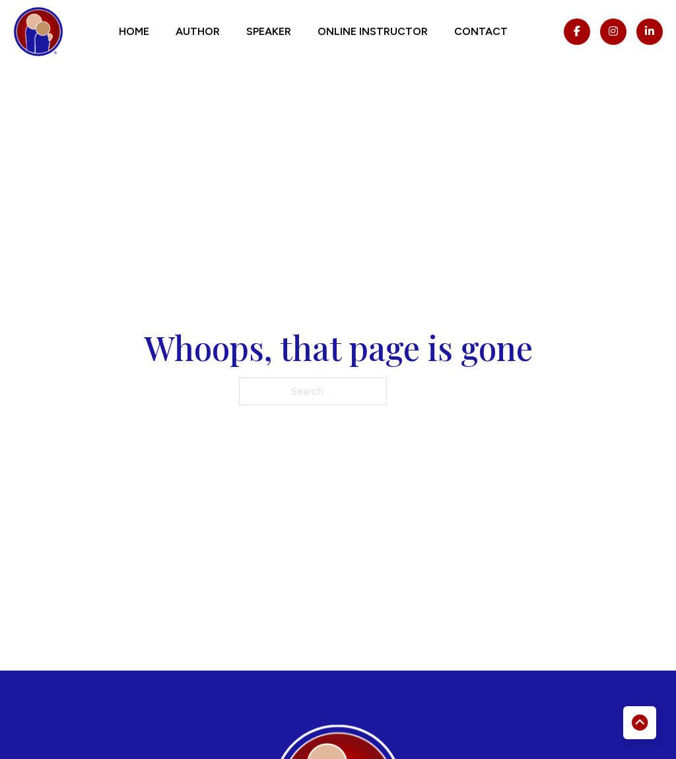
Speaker (268, 31)
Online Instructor (373, 31)
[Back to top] (639, 722)
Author (198, 31)
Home (134, 31)
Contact (481, 31)
